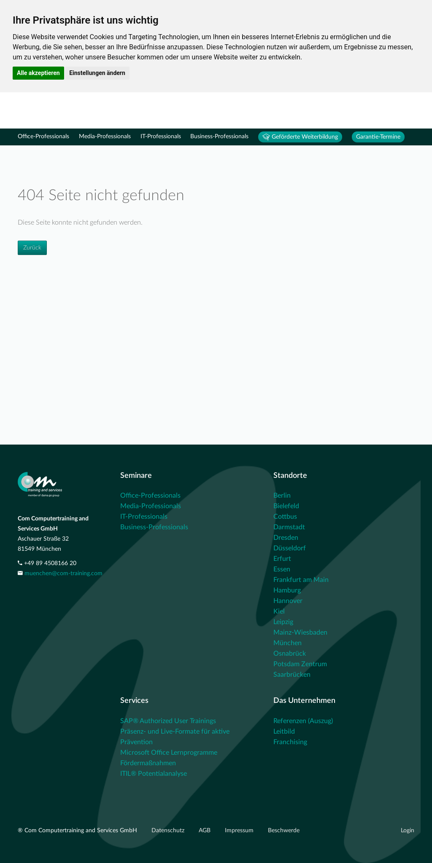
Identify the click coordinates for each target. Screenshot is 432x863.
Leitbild (284, 731)
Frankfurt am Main (301, 579)
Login (407, 831)
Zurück (32, 248)
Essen (281, 569)
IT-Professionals (160, 136)
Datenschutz (168, 831)
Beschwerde (284, 831)
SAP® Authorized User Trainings (168, 721)
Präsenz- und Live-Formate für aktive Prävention (175, 736)
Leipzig (283, 622)
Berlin (282, 495)
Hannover (287, 601)
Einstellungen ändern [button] (97, 73)
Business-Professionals (219, 136)
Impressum (240, 831)
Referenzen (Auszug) (303, 721)
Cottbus (285, 516)
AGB (205, 831)
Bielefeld (286, 506)
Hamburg (287, 590)
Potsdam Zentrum (300, 664)
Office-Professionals (43, 136)
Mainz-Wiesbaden (300, 632)
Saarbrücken (291, 674)
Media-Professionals (105, 136)
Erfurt (282, 558)
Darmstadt (289, 527)
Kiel (279, 611)
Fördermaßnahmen (148, 763)
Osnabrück (289, 653)
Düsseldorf (289, 548)
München (287, 643)
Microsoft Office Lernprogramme (168, 752)
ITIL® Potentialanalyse (153, 773)
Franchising (290, 742)
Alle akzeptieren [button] (38, 73)
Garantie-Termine (378, 137)
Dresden (285, 537)
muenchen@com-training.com (63, 573)
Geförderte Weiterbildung (300, 137)
